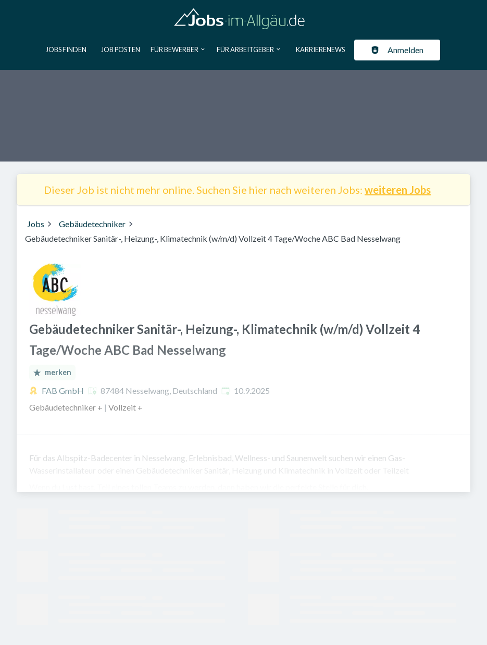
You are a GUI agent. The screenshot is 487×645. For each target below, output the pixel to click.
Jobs (35, 224)
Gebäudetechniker (92, 224)
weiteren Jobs (398, 189)
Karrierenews (320, 49)
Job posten (120, 49)
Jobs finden (66, 49)
